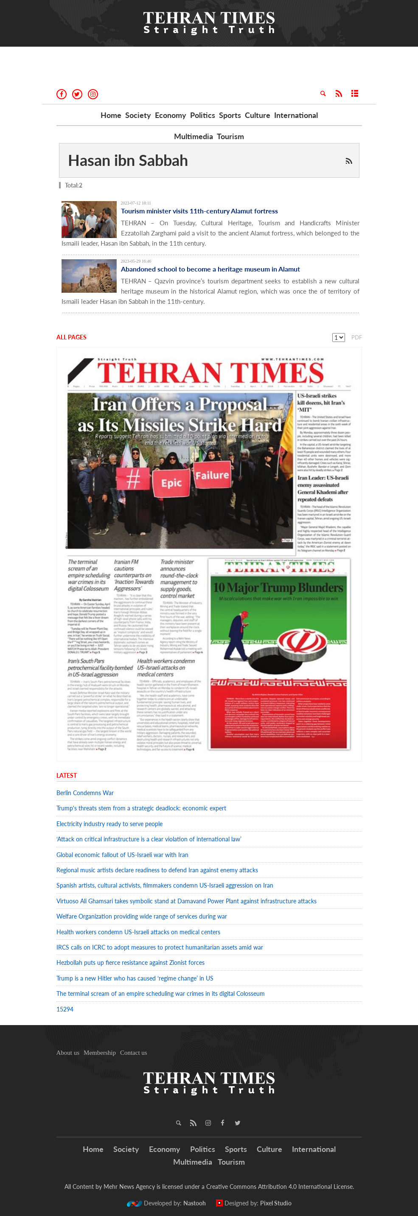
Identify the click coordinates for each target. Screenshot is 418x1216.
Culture (257, 115)
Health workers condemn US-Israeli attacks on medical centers (138, 932)
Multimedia (193, 136)
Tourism (230, 136)
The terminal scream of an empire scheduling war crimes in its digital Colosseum (160, 993)
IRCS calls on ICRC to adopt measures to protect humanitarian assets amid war (159, 947)
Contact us (133, 1052)
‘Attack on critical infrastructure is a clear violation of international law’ (148, 839)
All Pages (71, 337)
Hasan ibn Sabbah (128, 160)
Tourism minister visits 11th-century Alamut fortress (199, 211)
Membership (100, 1052)
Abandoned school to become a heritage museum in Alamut (210, 269)
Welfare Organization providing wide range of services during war (141, 916)
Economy (170, 115)
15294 (64, 1009)
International (296, 115)
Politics (202, 115)
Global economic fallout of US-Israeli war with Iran (122, 854)
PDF (356, 337)
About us (68, 1052)
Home (111, 115)
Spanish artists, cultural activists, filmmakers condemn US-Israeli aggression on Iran (164, 885)
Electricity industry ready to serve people (109, 823)
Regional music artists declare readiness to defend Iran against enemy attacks (157, 870)
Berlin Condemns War (85, 792)
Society (138, 115)
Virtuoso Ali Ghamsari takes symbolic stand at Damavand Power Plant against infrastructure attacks (186, 901)
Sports (230, 115)
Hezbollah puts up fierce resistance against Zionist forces (132, 962)
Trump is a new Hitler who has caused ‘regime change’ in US (134, 978)
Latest (66, 775)
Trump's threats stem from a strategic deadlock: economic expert (141, 808)
